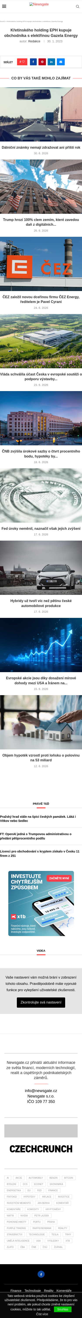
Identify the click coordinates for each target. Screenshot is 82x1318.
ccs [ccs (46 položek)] (25, 1184)
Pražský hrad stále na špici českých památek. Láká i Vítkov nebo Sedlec (38, 819)
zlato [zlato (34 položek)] (10, 1247)
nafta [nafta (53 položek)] (10, 1215)
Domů (2, 21)
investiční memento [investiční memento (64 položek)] (19, 1203)
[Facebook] (41, 1274)
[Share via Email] (61, 61)
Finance (15, 1290)
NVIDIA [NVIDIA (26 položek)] (24, 1215)
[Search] (77, 6)
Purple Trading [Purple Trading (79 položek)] (16, 1228)
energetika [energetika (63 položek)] (14, 1190)
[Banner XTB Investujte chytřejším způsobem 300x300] (41, 873)
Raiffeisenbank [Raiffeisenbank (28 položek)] (42, 1228)
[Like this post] (23, 61)
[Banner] (41, 1149)
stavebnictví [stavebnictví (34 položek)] (14, 1234)
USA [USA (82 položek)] (38, 1241)
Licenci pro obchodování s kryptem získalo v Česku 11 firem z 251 (39, 853)
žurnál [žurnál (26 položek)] (58, 1247)
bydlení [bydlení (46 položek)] (11, 1184)
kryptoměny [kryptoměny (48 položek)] (53, 1209)
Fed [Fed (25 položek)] (39, 1190)
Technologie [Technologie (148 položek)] (37, 1234)
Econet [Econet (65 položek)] (38, 1184)
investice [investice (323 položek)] (64, 1197)
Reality (48, 1290)
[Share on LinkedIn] (51, 61)
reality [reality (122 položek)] (62, 1228)
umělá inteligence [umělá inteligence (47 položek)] (18, 1241)
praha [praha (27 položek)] (51, 1222)
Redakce (34, 41)
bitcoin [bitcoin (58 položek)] (68, 1178)
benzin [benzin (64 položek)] (53, 1178)
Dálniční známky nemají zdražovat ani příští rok (41, 147)
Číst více (42, 1314)
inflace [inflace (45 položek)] (46, 1197)
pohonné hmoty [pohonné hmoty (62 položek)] (16, 1222)
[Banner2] (41, 1130)
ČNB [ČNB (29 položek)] (33, 1247)
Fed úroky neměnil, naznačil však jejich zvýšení (41, 528)
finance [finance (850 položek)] (53, 1190)
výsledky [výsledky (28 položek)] (53, 1241)
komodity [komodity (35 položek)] (33, 1209)
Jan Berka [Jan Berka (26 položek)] (43, 1203)
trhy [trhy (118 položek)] (68, 1234)
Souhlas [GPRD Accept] (62, 1309)
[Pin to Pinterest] (42, 61)
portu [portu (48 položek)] (37, 1222)
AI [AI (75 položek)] (8, 1178)
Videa (41, 950)
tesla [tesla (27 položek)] (54, 1234)
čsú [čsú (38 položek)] (45, 1247)
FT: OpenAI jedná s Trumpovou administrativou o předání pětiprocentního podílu (36, 836)
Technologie (32, 1290)
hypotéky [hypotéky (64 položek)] (29, 1197)
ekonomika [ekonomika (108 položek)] (56, 1184)
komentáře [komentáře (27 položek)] (14, 1209)
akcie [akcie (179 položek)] (19, 1178)
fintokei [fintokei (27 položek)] (12, 1197)
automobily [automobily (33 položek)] (36, 1178)
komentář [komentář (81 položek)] (62, 1203)
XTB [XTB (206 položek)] (68, 1241)
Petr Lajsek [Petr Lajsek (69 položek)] (41, 1215)
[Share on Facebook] (33, 61)
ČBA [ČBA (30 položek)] (22, 1247)
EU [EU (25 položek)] (29, 1190)
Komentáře (64, 1290)
